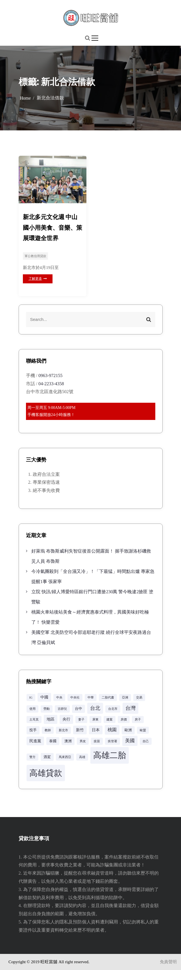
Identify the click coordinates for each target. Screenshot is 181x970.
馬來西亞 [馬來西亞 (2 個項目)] (65, 757)
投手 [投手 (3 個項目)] (33, 730)
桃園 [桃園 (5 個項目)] (112, 729)
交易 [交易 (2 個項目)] (139, 697)
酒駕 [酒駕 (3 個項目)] (47, 757)
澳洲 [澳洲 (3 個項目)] (68, 741)
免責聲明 (168, 962)
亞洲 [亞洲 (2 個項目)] (125, 697)
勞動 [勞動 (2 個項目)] (46, 708)
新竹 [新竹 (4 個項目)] (80, 730)
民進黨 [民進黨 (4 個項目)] (35, 741)
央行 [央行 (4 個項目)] (66, 719)
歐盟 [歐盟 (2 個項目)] (143, 730)
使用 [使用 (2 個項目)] (32, 708)
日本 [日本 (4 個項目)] (96, 730)
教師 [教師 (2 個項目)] (48, 730)
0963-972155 (50, 375)
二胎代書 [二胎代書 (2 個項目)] (108, 697)
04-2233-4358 (51, 383)
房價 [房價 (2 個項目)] (124, 719)
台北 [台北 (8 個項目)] (95, 708)
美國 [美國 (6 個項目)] (130, 740)
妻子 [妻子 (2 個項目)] (81, 719)
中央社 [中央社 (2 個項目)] (75, 697)
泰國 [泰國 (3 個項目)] (52, 741)
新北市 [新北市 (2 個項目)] (63, 730)
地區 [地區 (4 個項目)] (50, 719)
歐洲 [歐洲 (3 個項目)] (128, 730)
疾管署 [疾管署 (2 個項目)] (112, 741)
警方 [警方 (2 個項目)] (32, 757)
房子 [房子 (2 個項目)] (138, 719)
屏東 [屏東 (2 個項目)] (95, 719)
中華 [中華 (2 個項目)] (91, 697)
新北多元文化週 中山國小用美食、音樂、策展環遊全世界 (52, 227)
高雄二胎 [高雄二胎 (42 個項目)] (109, 755)
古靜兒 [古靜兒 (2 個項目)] (62, 708)
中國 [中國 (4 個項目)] (44, 697)
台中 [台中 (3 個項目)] (78, 709)
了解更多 (38, 279)
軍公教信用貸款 (35, 256)
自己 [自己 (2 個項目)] (146, 741)
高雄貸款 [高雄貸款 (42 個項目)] (45, 773)
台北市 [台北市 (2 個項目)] (112, 708)
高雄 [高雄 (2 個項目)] (82, 757)
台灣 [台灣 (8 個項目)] (130, 708)
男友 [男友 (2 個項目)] (83, 741)
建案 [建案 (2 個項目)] (109, 719)
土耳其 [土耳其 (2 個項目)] (34, 719)
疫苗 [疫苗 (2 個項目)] (97, 741)
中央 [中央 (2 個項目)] (59, 697)
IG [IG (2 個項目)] (30, 697)
